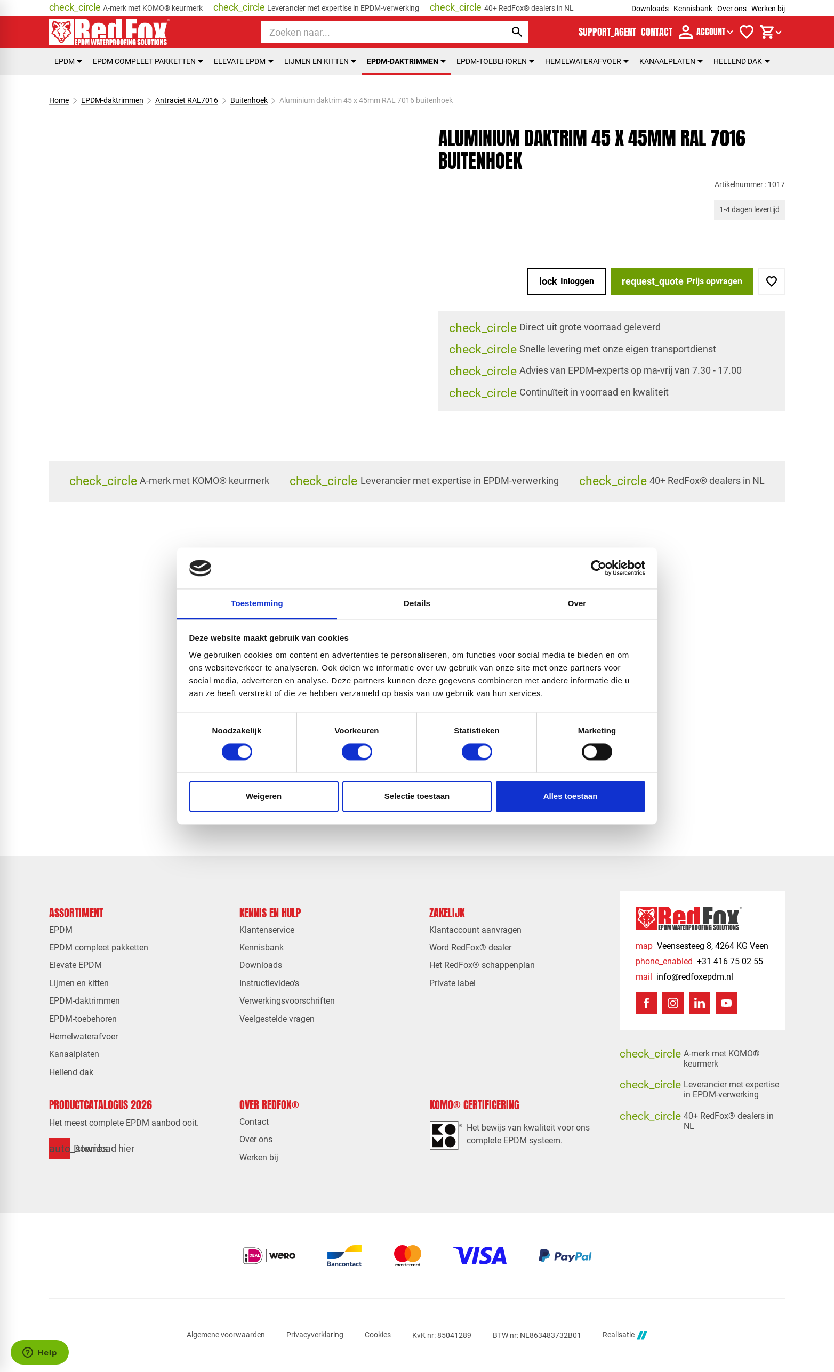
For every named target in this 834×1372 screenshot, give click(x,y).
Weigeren (264, 796)
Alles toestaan (570, 796)
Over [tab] (577, 603)
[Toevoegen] (771, 281)
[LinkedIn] (699, 1003)
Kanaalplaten (671, 61)
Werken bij (768, 8)
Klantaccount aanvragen (475, 930)
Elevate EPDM (243, 61)
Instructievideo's (269, 983)
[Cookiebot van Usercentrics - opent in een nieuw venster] (598, 568)
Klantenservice (266, 930)
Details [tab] (417, 603)
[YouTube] (726, 1003)
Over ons (732, 8)
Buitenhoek (249, 100)
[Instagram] (673, 1003)
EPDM (68, 61)
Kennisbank (692, 8)
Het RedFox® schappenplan (482, 965)
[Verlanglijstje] (746, 32)
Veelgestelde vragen (277, 1019)
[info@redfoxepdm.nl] (684, 977)
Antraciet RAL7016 (186, 100)
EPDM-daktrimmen (406, 61)
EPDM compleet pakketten (148, 61)
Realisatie (625, 1335)
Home (59, 100)
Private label (452, 983)
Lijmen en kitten (320, 61)
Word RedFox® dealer (470, 947)
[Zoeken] (374, 32)
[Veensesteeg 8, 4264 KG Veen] (702, 946)
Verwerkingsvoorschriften (287, 1001)
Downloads (650, 8)
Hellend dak (741, 61)
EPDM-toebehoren (495, 61)
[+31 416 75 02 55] (699, 961)
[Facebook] (646, 1003)
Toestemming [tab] (257, 603)
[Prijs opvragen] (682, 281)
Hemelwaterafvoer (587, 61)
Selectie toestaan (417, 796)
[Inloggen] (566, 281)
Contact (254, 1122)
